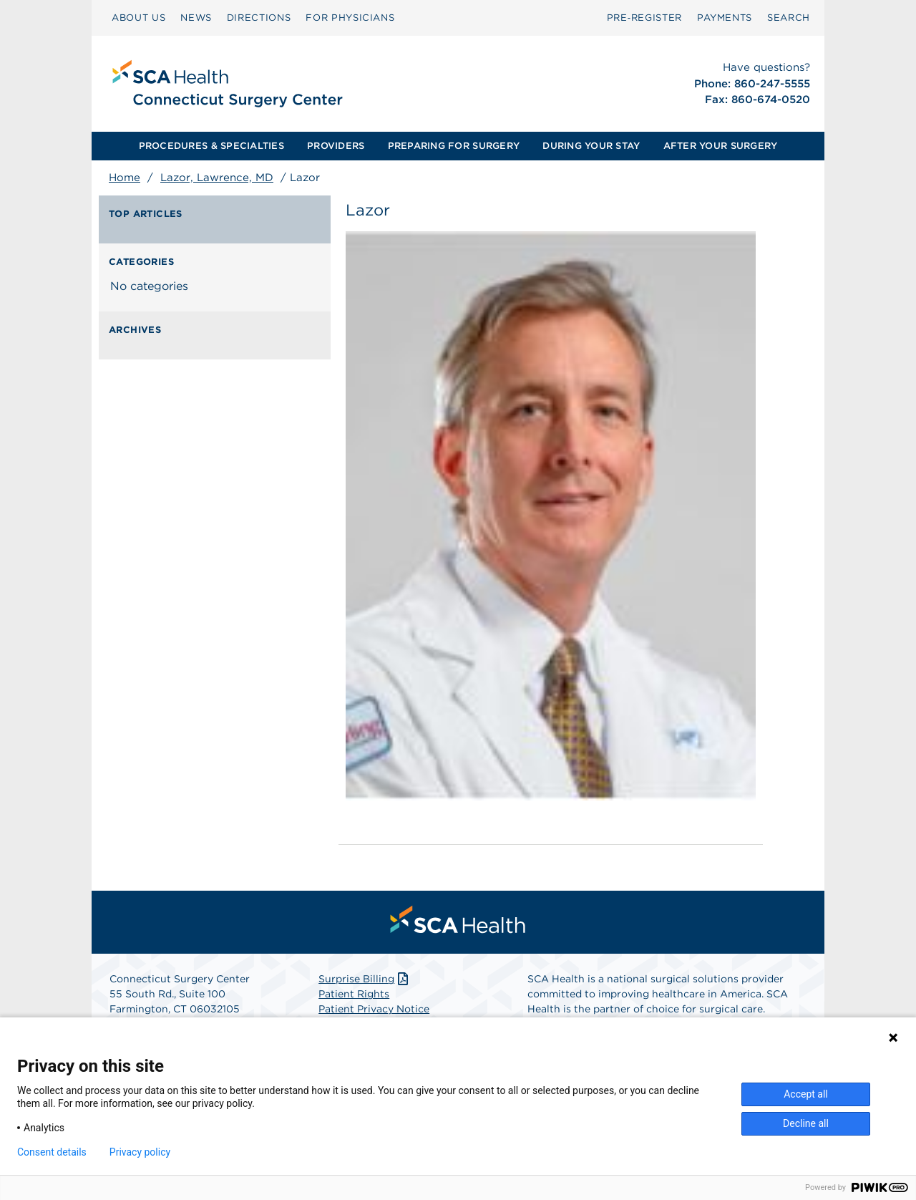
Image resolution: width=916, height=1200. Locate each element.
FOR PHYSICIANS (350, 17)
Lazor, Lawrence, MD (216, 177)
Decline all (806, 1123)
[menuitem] (138, 18)
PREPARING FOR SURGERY (454, 145)
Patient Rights (353, 994)
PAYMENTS (724, 17)
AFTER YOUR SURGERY (720, 145)
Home (124, 177)
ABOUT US (138, 17)
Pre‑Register (644, 17)
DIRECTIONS (259, 17)
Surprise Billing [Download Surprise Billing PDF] (364, 978)
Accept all (806, 1094)
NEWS (196, 17)
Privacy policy (139, 1152)
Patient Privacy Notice (373, 1009)
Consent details (52, 1152)
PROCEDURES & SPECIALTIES (211, 145)
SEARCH (788, 17)
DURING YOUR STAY (591, 145)
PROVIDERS (335, 145)
